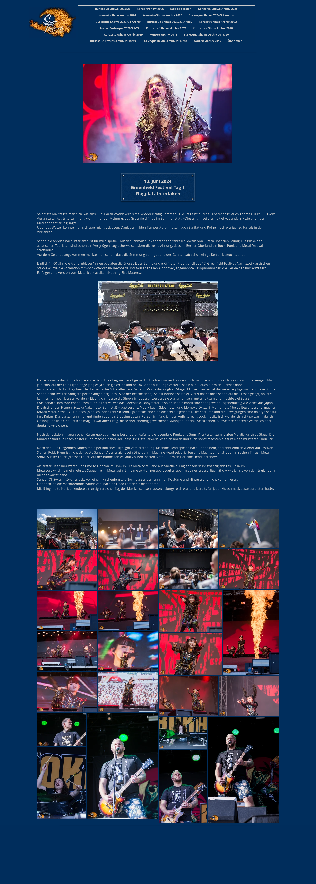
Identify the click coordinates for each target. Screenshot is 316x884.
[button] (112, 9)
